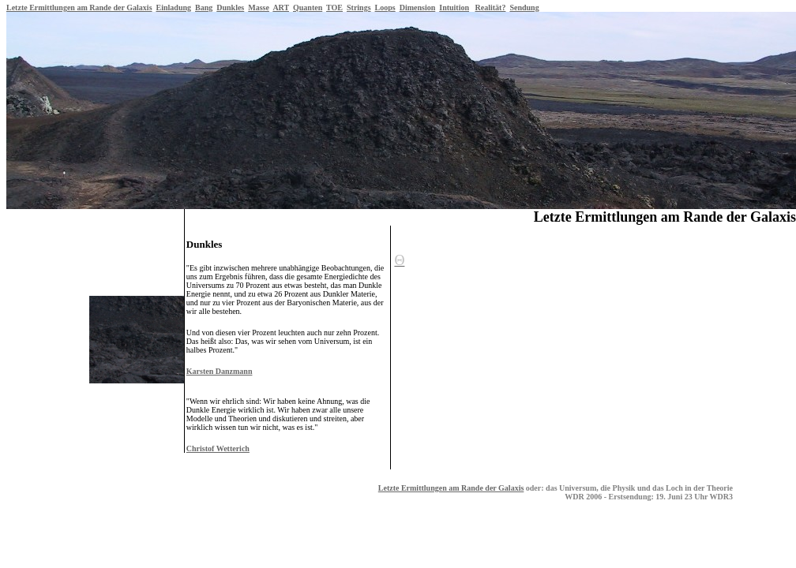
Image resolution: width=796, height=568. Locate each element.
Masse (258, 7)
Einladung (173, 7)
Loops (385, 7)
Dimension (418, 7)
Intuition (454, 7)
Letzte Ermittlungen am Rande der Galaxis (79, 7)
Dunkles (230, 7)
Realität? (490, 7)
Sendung (524, 7)
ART (280, 7)
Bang (203, 7)
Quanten (307, 7)
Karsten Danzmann (219, 371)
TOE (334, 7)
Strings (359, 7)
